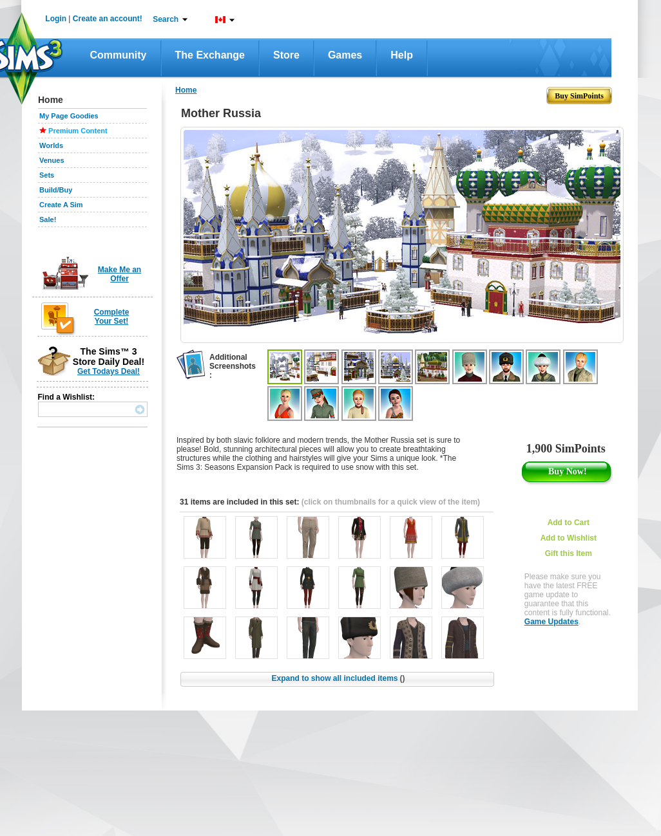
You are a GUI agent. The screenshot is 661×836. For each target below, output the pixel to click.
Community (118, 55)
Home (185, 90)
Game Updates (551, 621)
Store (286, 55)
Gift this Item (568, 553)
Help (401, 55)
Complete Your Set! (111, 317)
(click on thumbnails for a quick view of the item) (391, 501)
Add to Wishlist (569, 538)
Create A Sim (61, 205)
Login (55, 18)
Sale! (47, 219)
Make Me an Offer (119, 274)
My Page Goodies (69, 116)
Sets (46, 175)
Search (165, 19)
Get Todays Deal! (108, 371)
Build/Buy (55, 190)
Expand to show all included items (338, 678)
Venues (51, 160)
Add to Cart (568, 522)
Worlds (51, 145)
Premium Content (78, 131)
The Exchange (210, 55)
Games (345, 55)
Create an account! (107, 18)
